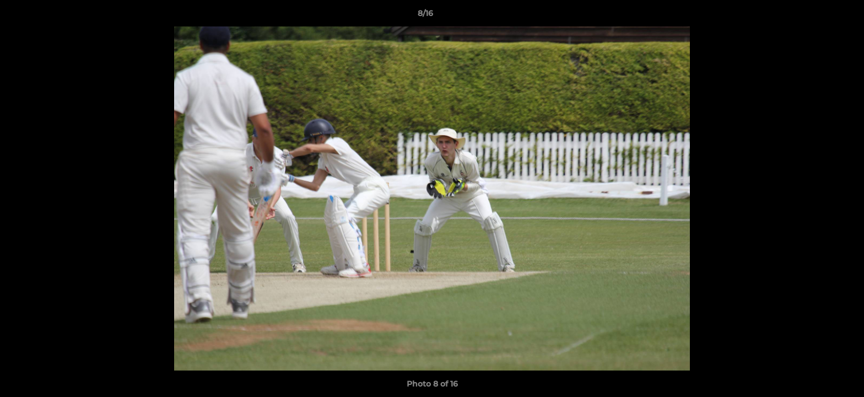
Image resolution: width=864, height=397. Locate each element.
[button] (817, 16)
